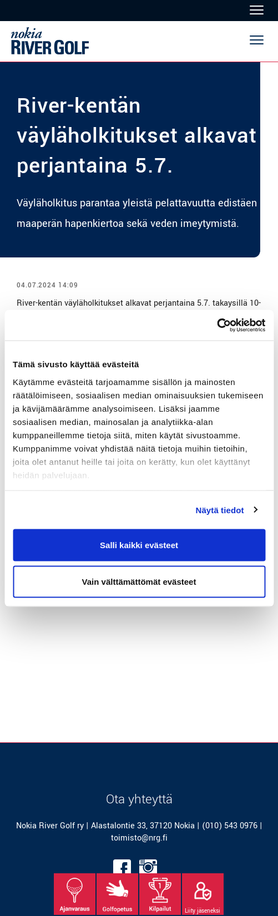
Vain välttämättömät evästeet (139, 581)
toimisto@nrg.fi (139, 838)
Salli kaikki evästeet (139, 545)
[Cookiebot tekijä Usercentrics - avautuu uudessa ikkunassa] (216, 325)
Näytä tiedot (220, 509)
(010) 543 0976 (229, 826)
